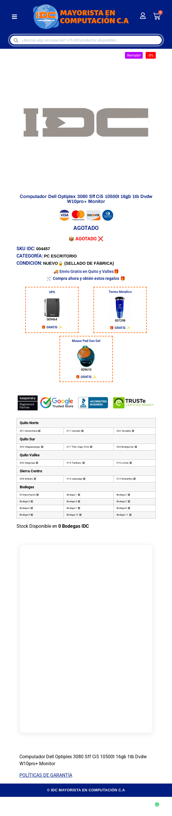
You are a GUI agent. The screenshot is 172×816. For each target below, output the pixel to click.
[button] (15, 17)
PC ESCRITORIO (60, 256)
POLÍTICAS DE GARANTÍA (45, 775)
